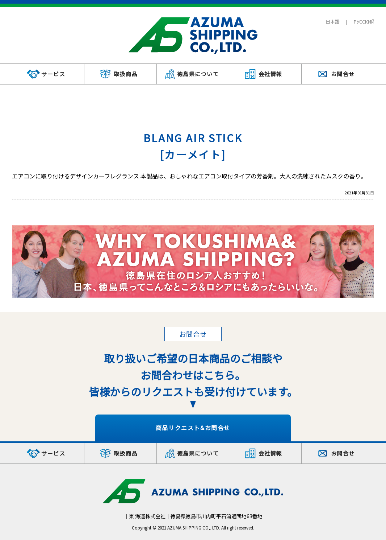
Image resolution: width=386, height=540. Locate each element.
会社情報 (270, 74)
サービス (53, 74)
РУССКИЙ (364, 21)
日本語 (333, 21)
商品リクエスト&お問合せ (193, 427)
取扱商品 (126, 74)
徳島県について (198, 74)
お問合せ (343, 74)
